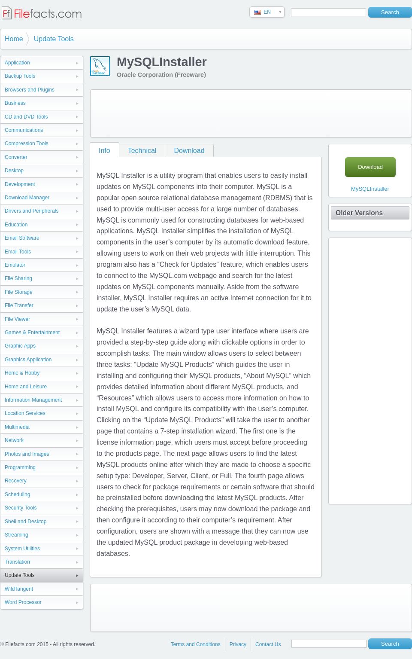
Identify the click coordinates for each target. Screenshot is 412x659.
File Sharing (18, 278)
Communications (24, 130)
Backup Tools (20, 76)
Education (16, 225)
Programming (20, 467)
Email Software (22, 238)
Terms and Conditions (196, 644)
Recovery (16, 481)
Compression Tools (26, 143)
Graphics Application (28, 360)
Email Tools (18, 252)
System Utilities (22, 549)
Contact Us (268, 644)
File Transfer (19, 305)
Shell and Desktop (25, 522)
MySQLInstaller (370, 189)
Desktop (14, 171)
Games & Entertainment (32, 333)
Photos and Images (27, 454)
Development (20, 184)
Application (17, 63)
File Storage (19, 292)
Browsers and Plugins (30, 90)
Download (189, 150)
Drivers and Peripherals (31, 211)
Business (15, 103)
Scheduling (17, 494)
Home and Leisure (26, 387)
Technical (142, 150)
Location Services (25, 413)
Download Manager (27, 198)
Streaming (16, 535)
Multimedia (17, 427)
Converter (16, 157)
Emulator (15, 265)
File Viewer (17, 319)
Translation (17, 562)
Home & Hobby (22, 373)
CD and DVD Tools (26, 117)
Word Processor (23, 602)
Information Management (33, 400)
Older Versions (359, 213)
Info (104, 150)
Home (14, 39)
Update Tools (54, 39)
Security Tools (20, 508)
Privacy (238, 644)
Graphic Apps (20, 346)
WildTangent (19, 589)
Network (14, 440)
